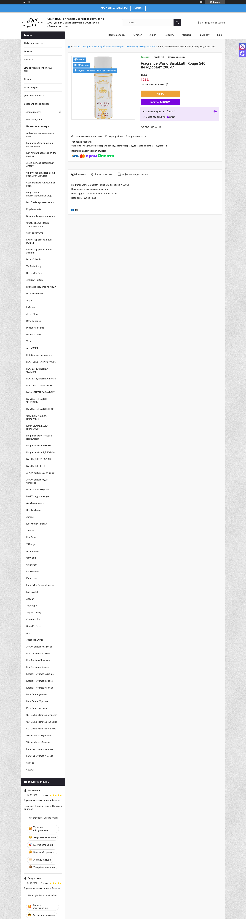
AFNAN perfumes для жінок (40, 473)
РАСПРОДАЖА (34, 119)
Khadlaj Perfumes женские (39, 681)
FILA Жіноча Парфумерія (39, 355)
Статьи (28, 79)
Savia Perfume (33, 626)
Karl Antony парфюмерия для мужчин (41, 154)
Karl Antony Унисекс (36, 523)
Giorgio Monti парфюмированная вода (39, 194)
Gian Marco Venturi (35, 503)
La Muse (30, 307)
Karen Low (31, 578)
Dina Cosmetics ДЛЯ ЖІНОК (40, 409)
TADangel (31, 544)
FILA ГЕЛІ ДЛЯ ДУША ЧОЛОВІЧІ (37, 370)
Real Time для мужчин (37, 489)
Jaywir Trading (33, 612)
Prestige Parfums (35, 327)
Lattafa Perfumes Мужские (40, 585)
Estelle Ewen (32, 571)
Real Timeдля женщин (37, 496)
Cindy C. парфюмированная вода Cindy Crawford (40, 174)
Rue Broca (31, 537)
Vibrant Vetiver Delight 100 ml (43, 818)
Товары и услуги (32, 112)
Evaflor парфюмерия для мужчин (39, 241)
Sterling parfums (34, 233)
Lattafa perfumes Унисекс (39, 756)
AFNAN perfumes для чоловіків (37, 481)
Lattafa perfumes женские (39, 749)
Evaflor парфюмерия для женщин (39, 251)
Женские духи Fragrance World (141, 46)
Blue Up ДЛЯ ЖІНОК (36, 466)
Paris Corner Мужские (37, 701)
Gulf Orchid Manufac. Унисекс (41, 728)
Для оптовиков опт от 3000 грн (38, 69)
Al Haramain (32, 551)
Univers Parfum (34, 273)
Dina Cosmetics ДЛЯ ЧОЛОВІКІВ (36, 401)
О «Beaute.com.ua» (33, 43)
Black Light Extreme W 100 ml (42, 895)
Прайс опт (204, 35)
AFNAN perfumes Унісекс (39, 646)
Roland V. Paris (33, 334)
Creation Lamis (33, 510)
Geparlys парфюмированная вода (41, 184)
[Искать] (177, 22)
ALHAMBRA (32, 348)
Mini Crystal (32, 592)
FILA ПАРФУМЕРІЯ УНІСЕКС (40, 385)
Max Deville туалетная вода (40, 202)
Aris (28, 633)
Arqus (29, 300)
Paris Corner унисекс (36, 694)
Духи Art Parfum (34, 280)
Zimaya (30, 530)
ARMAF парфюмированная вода (40, 135)
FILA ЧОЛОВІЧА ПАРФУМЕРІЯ (41, 362)
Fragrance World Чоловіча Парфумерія (39, 437)
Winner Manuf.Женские (38, 742)
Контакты (169, 35)
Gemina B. (31, 558)
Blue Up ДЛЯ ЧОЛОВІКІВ (38, 459)
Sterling (30, 763)
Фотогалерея (31, 87)
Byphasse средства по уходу (41, 287)
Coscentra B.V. (33, 619)
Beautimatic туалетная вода (40, 216)
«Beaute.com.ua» (116, 35)
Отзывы (186, 35)
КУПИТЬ (138, 8)
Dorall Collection (34, 259)
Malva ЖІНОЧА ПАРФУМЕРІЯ (41, 392)
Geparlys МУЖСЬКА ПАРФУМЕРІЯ (36, 417)
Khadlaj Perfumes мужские (40, 674)
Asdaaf (30, 599)
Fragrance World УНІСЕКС (39, 445)
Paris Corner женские (37, 708)
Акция (153, 35)
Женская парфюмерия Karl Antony (40, 164)
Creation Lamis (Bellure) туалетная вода (38, 224)
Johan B (30, 517)
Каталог (137, 35)
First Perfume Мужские (38, 653)
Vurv (28, 341)
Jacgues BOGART (35, 640)
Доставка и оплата (34, 95)
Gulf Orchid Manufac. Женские (41, 722)
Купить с (160, 102)
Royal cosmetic (33, 209)
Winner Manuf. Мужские (38, 735)
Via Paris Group (33, 266)
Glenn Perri (31, 565)
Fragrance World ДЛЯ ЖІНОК (40, 452)
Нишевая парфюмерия (38, 126)
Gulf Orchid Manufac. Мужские (41, 715)
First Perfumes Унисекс (38, 667)
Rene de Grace (33, 321)
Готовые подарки (35, 293)
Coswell (30, 769)
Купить (160, 94)
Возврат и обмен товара (36, 104)
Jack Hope (31, 605)
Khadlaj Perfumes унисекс (39, 688)
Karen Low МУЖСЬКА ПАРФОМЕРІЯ (37, 427)
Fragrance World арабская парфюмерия (103, 46)
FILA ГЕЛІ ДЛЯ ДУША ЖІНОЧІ (41, 378)
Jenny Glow (32, 314)
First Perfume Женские (38, 660)
